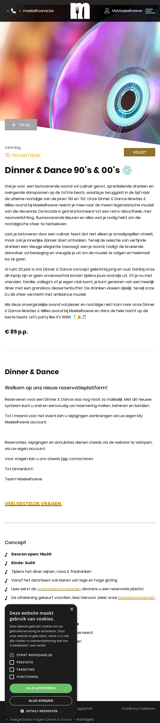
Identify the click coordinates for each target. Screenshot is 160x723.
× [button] (71, 609)
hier (64, 459)
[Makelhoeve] (80, 11)
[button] (41, 711)
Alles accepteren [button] (41, 688)
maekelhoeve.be (38, 11)
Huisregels (85, 719)
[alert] (41, 661)
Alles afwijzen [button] (41, 701)
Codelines (146, 708)
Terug (24, 124)
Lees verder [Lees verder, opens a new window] (38, 645)
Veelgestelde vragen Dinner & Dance (40, 719)
